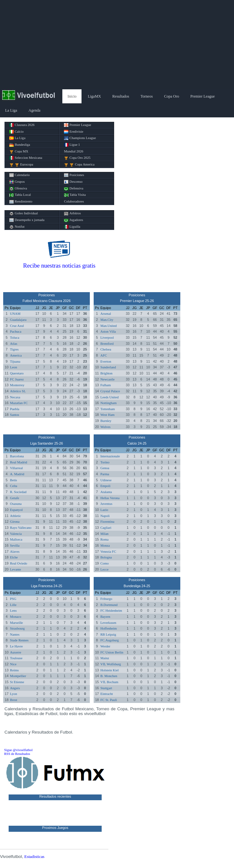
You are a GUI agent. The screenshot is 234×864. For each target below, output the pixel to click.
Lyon (13, 694)
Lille (13, 605)
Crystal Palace (110, 391)
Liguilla (72, 227)
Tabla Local (20, 195)
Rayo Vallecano (20, 527)
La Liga (11, 110)
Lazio (104, 510)
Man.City (106, 319)
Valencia (16, 533)
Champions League (80, 138)
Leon (13, 367)
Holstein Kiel (109, 670)
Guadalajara (18, 319)
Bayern (105, 616)
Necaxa (15, 397)
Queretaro (17, 373)
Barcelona (17, 456)
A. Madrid (17, 474)
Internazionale (110, 456)
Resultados (120, 96)
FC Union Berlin (111, 652)
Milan (104, 533)
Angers (15, 688)
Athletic (15, 516)
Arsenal (105, 313)
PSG (13, 599)
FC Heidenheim (111, 610)
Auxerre (15, 652)
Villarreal (16, 468)
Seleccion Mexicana (25, 158)
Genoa (104, 468)
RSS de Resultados (17, 754)
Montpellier (18, 676)
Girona (15, 521)
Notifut (17, 227)
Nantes (15, 634)
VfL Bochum (109, 682)
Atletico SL (18, 391)
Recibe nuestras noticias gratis (59, 265)
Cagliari (105, 527)
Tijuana (15, 361)
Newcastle (107, 379)
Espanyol (16, 510)
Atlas (13, 343)
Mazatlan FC (18, 403)
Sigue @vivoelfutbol (18, 750)
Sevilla (15, 545)
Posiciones (74, 175)
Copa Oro (171, 96)
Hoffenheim (108, 628)
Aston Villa (108, 331)
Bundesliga (19, 145)
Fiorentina (107, 521)
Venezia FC (108, 551)
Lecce (104, 569)
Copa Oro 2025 (77, 158)
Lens (13, 610)
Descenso (73, 182)
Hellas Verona (110, 498)
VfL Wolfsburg (110, 664)
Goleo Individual (23, 213)
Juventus (106, 504)
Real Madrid (18, 462)
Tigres (14, 349)
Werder (105, 646)
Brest (13, 700)
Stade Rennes (19, 640)
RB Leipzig (108, 634)
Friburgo (106, 599)
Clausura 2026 (22, 125)
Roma (104, 539)
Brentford (106, 343)
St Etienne (17, 682)
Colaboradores (74, 201)
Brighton (106, 373)
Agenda (34, 110)
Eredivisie (73, 132)
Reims (14, 670)
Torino (104, 462)
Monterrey (17, 385)
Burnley (105, 421)
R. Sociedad (18, 492)
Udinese (106, 480)
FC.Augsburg (109, 640)
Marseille (16, 622)
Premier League (203, 96)
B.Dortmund (109, 605)
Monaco (15, 616)
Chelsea (105, 349)
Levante (15, 569)
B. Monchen (108, 676)
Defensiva (73, 188)
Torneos (146, 96)
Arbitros (72, 213)
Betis (13, 480)
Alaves (15, 551)
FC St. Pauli (108, 700)
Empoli (105, 486)
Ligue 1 (72, 145)
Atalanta (106, 492)
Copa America (79, 164)
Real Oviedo (18, 563)
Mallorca (16, 539)
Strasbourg (17, 628)
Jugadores (73, 220)
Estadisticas (34, 856)
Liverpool (107, 337)
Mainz (104, 658)
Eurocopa (21, 164)
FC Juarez (17, 379)
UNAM (15, 313)
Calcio (16, 132)
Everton (105, 361)
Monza (105, 545)
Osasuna (15, 504)
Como (104, 563)
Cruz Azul (17, 326)
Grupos (17, 182)
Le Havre (16, 646)
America (16, 355)
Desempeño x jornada (26, 220)
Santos (14, 415)
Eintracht (106, 694)
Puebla (14, 409)
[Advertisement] (117, 44)
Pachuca (15, 331)
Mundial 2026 (73, 151)
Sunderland (108, 367)
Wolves (105, 427)
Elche (14, 557)
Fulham (105, 385)
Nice (13, 664)
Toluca (14, 337)
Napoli (105, 516)
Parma (104, 474)
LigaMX (94, 96)
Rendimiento (20, 201)
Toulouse (16, 658)
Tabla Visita (75, 195)
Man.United (108, 326)
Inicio (71, 96)
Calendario (19, 175)
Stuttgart (106, 688)
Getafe (14, 498)
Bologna (106, 557)
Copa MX (18, 151)
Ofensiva (18, 188)
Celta (13, 486)
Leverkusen (108, 622)
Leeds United (109, 397)
